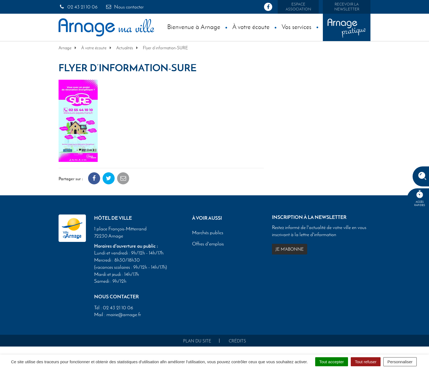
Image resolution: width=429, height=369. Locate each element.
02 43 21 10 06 (78, 7)
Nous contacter (124, 7)
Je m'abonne (290, 249)
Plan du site (197, 341)
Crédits (237, 341)
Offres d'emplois (208, 244)
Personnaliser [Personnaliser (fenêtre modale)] (400, 361)
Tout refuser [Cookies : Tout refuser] (365, 361)
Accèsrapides (419, 198)
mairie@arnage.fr (123, 314)
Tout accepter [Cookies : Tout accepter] (331, 361)
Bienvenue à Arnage (193, 27)
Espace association (298, 7)
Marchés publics (207, 233)
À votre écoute (250, 27)
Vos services (296, 27)
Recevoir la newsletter (346, 7)
